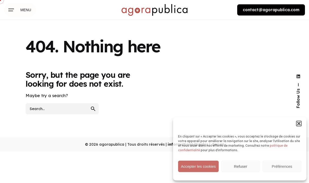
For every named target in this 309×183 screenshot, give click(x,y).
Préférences (282, 166)
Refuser (240, 166)
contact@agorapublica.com (271, 9)
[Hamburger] (20, 10)
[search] (93, 108)
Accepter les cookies (198, 166)
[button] (298, 123)
